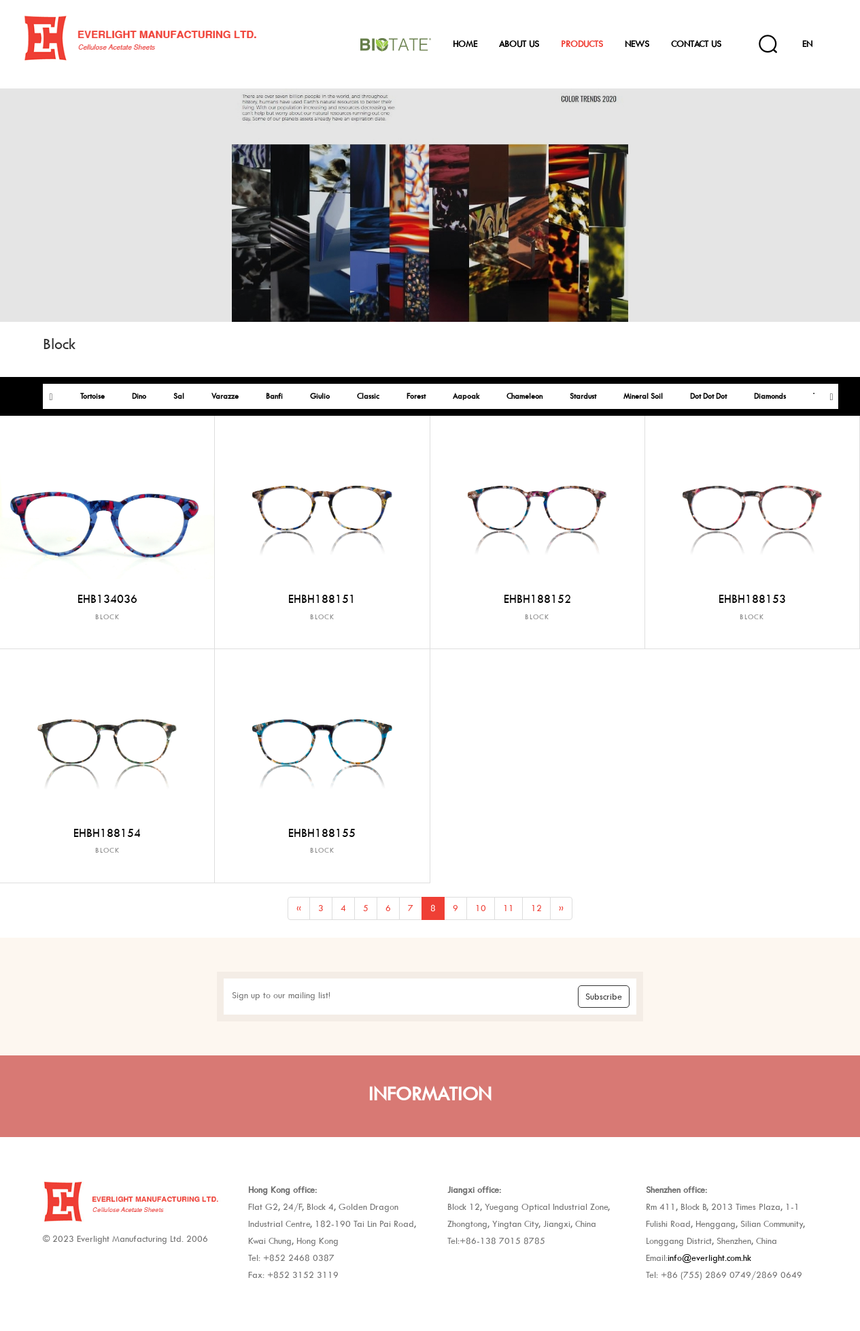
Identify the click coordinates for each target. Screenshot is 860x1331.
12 (536, 908)
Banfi (274, 396)
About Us (519, 44)
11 (508, 908)
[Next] (561, 908)
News (637, 44)
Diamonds (770, 396)
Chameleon (524, 396)
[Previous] (299, 908)
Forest (416, 396)
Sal (178, 396)
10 (480, 908)
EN (807, 44)
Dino (139, 396)
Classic (368, 396)
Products (582, 44)
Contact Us (696, 44)
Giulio (320, 396)
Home (465, 44)
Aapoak (466, 396)
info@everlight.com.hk (709, 1258)
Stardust (583, 396)
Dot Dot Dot (708, 396)
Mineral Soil (643, 396)
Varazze (225, 396)
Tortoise (92, 396)
